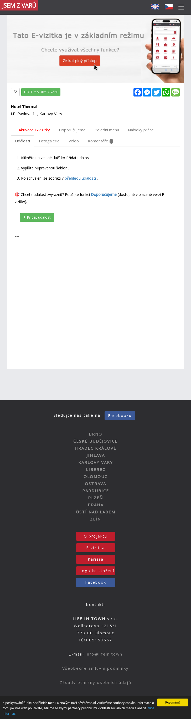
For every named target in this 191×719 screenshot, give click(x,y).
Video (74, 140)
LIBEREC (95, 469)
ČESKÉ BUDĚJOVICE (95, 441)
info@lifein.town (104, 654)
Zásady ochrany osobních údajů (95, 682)
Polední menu (107, 129)
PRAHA (96, 504)
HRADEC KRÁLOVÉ (95, 448)
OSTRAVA (95, 483)
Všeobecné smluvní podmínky (95, 668)
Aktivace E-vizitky (34, 129)
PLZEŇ (95, 497)
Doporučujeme (72, 129)
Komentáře (100, 141)
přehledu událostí (81, 178)
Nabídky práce (141, 129)
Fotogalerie (49, 140)
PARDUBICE (95, 490)
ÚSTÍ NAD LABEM (95, 511)
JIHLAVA (95, 455)
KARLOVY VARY (95, 462)
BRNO (95, 434)
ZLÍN (95, 519)
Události (22, 140)
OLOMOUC (95, 476)
